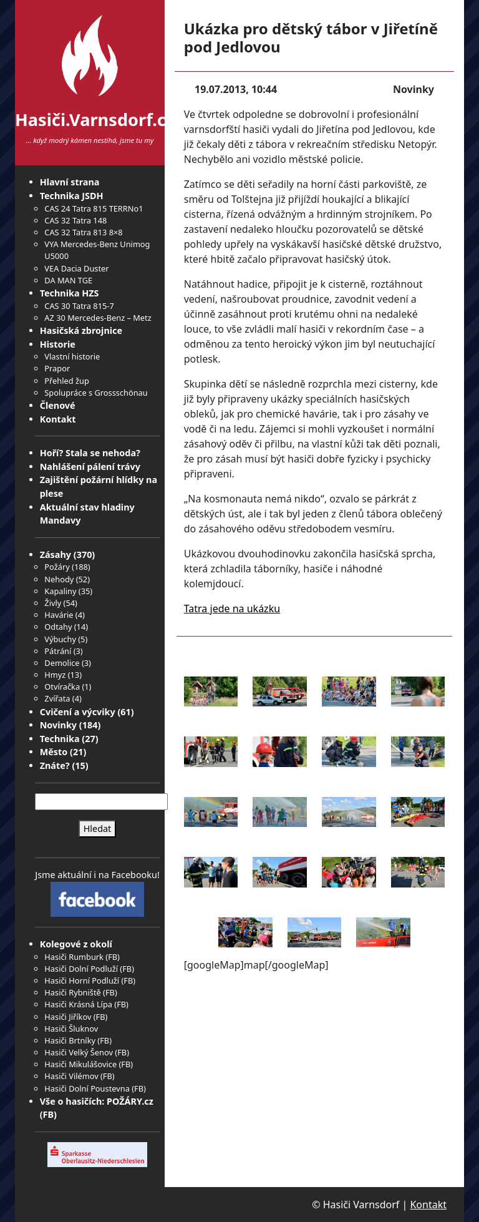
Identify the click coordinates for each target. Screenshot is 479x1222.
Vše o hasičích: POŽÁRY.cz (96, 1101)
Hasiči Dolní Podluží (81, 968)
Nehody (59, 579)
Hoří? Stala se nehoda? (90, 453)
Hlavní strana (70, 182)
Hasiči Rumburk (74, 956)
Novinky (58, 725)
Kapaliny (60, 591)
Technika (60, 739)
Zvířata (57, 698)
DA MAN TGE (68, 280)
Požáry (56, 566)
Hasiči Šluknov (71, 1028)
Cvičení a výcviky (77, 712)
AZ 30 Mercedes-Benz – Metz (97, 317)
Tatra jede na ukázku (232, 608)
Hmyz (54, 674)
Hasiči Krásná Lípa (78, 1004)
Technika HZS (69, 293)
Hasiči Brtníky (69, 1040)
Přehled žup (66, 380)
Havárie (58, 614)
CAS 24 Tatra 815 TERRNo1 (93, 208)
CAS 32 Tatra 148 (75, 220)
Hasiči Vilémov (71, 1076)
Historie (57, 344)
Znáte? (55, 765)
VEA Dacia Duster (76, 268)
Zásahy (55, 554)
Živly (52, 603)
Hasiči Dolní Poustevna (86, 1088)
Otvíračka (62, 686)
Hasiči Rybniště (72, 992)
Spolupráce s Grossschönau (95, 392)
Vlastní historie (72, 356)
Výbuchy (60, 639)
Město (54, 752)
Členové (57, 405)
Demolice (61, 662)
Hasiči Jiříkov (67, 1016)
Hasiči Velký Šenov (78, 1052)
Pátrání (57, 651)
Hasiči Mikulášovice (80, 1064)
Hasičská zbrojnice (81, 330)
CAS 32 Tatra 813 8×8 (83, 232)
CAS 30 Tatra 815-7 (79, 305)
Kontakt (58, 419)
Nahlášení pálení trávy (90, 466)
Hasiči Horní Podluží (81, 980)
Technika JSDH (72, 196)
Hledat (98, 828)
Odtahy (58, 626)
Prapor (57, 368)
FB (112, 956)
